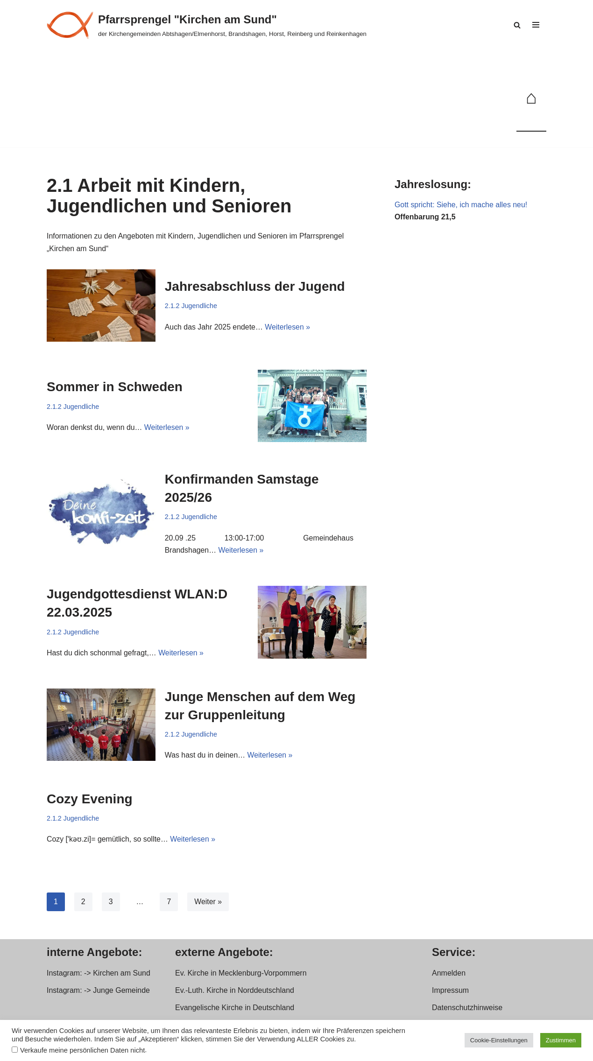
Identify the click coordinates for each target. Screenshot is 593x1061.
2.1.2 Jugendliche (191, 306)
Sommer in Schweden (115, 387)
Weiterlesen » (288, 328)
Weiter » (208, 903)
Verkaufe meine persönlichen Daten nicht (82, 1050)
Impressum (450, 992)
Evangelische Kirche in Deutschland (234, 1010)
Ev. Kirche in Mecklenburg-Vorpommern (241, 975)
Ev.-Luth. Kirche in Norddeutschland (234, 992)
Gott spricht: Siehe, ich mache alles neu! (461, 205)
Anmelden (449, 975)
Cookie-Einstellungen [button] (499, 1040)
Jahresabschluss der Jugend (255, 287)
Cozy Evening (90, 801)
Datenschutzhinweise (467, 1010)
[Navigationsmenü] (535, 24)
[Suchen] (517, 24)
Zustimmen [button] (561, 1040)
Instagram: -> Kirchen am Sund (98, 975)
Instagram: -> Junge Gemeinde (98, 992)
